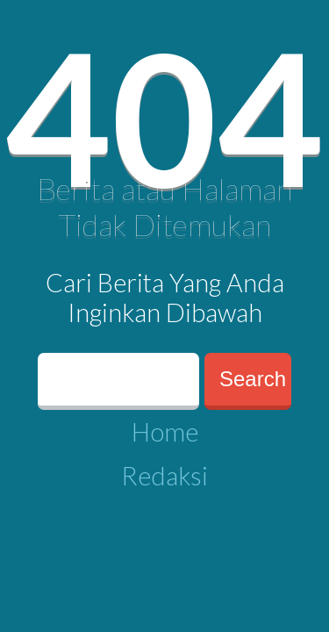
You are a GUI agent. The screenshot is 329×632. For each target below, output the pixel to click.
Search (252, 379)
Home (165, 432)
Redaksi (164, 476)
